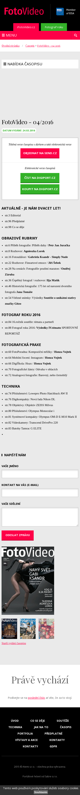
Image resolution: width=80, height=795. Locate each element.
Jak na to (41, 727)
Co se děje (37, 720)
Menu (11, 35)
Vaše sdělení (11, 504)
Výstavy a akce (26, 740)
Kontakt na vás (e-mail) (20, 485)
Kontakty (57, 740)
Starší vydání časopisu (14, 643)
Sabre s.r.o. (51, 776)
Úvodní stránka (10, 45)
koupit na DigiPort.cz (40, 189)
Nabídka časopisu (24, 63)
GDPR (53, 746)
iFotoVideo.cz (26, 27)
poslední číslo (36, 698)
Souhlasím (40, 792)
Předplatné (53, 733)
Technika (15, 727)
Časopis (29, 45)
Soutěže (63, 720)
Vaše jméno (10, 466)
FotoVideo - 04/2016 (48, 45)
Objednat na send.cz (40, 153)
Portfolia (25, 733)
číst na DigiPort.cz (39, 178)
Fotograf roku (54, 27)
